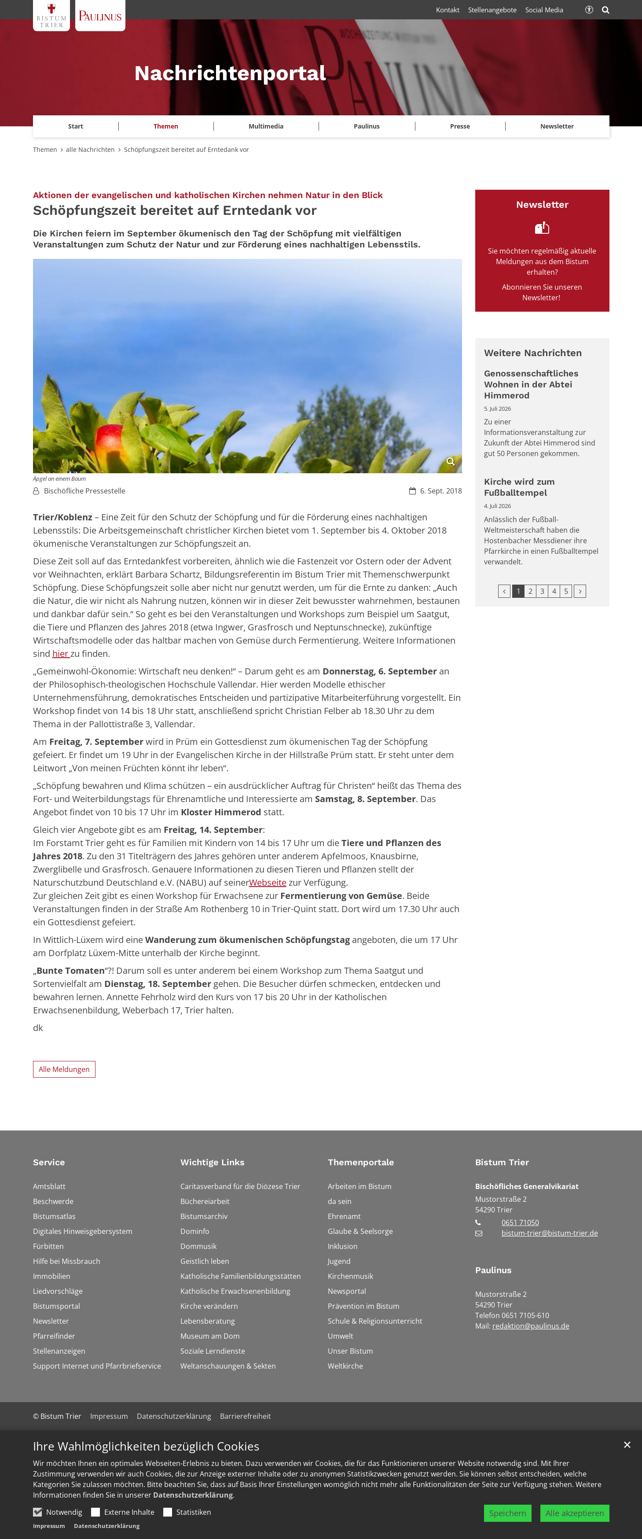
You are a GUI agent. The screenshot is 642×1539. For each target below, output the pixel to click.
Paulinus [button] (367, 126)
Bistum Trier (502, 1162)
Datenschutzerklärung (193, 1495)
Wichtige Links (212, 1162)
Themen (45, 149)
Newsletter (557, 126)
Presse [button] (460, 126)
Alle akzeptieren (575, 1513)
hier (61, 653)
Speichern (507, 1513)
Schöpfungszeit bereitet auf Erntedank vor (186, 149)
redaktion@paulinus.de (530, 1326)
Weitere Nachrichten (533, 352)
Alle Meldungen (64, 1069)
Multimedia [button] (266, 126)
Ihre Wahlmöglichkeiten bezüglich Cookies (146, 1446)
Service (49, 1162)
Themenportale (361, 1162)
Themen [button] (166, 126)
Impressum (49, 1526)
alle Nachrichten (90, 149)
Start (75, 126)
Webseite (267, 882)
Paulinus (493, 1270)
